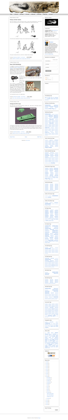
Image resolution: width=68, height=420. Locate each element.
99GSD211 (53, 313)
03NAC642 (46, 119)
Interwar (56, 97)
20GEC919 (56, 251)
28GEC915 (56, 280)
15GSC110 (46, 159)
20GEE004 (46, 197)
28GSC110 (49, 295)
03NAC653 (53, 120)
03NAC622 (56, 116)
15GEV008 (56, 170)
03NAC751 (46, 128)
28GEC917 (51, 281)
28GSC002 (56, 288)
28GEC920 (51, 282)
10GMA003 (46, 144)
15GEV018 (56, 172)
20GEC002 (56, 306)
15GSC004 (47, 155)
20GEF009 (56, 210)
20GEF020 (51, 212)
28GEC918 (56, 281)
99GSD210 (49, 313)
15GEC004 (53, 305)
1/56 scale (21, 14)
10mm (52, 332)
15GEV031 (51, 173)
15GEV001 (51, 168)
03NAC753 (49, 128)
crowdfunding (56, 338)
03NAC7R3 (56, 131)
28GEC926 (53, 283)
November (49, 379)
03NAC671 (53, 122)
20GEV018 (56, 233)
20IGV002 (51, 240)
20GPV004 (56, 238)
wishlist (49, 347)
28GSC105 (49, 294)
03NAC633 (49, 118)
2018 (47, 373)
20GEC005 (51, 307)
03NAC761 (53, 128)
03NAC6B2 (49, 124)
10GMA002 (56, 143)
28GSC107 (56, 294)
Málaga (49, 325)
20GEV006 (56, 228)
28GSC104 (46, 294)
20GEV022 (47, 234)
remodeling (54, 344)
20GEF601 (51, 216)
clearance (56, 337)
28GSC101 (47, 293)
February (48, 392)
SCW (28, 58)
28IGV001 (47, 274)
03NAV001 (48, 105)
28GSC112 (56, 295)
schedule (53, 345)
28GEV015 (47, 273)
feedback (48, 340)
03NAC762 (56, 128)
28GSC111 (53, 295)
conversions (51, 338)
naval (53, 341)
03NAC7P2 (53, 130)
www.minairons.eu (55, 30)
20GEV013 (47, 232)
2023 (47, 366)
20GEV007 (47, 229)
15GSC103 (53, 157)
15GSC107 (53, 158)
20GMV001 (56, 236)
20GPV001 (56, 237)
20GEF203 (56, 214)
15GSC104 (56, 157)
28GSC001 (48, 288)
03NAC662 (46, 122)
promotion (52, 343)
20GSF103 (46, 219)
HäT (47, 335)
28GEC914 (51, 280)
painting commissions (48, 342)
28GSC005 (47, 291)
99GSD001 (56, 309)
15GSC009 (56, 156)
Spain (52, 326)
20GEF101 (56, 213)
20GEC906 (53, 248)
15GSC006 (56, 155)
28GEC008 (49, 309)
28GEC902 (51, 279)
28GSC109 (46, 295)
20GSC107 (56, 262)
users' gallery (55, 346)
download (56, 339)
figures (26, 58)
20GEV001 (48, 226)
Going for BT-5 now (15, 103)
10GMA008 (51, 145)
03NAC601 (48, 114)
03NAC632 (46, 118)
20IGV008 (56, 241)
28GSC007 (47, 292)
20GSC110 (49, 263)
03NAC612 (56, 115)
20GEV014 (55, 232)
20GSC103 (56, 261)
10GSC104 (53, 153)
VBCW (52, 98)
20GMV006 (51, 237)
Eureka (53, 163)
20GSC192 (53, 264)
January (48, 398)
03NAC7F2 (56, 129)
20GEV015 (47, 233)
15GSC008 (51, 156)
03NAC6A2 (56, 123)
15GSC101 (47, 157)
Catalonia (47, 323)
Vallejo (57, 314)
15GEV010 (46, 171)
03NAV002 (56, 105)
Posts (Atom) (28, 140)
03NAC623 (46, 117)
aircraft (53, 336)
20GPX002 (46, 240)
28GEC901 (46, 279)
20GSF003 (51, 217)
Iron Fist (48, 314)
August (48, 383)
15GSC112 (53, 159)
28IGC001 (53, 309)
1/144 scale (39, 14)
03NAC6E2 (56, 124)
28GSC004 (55, 290)
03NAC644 (56, 119)
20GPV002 (46, 238)
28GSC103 (56, 293)
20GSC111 (53, 263)
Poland (55, 325)
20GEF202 (51, 214)
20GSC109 (46, 263)
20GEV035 (47, 236)
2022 (47, 367)
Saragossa (46, 326)
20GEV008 (52, 229)
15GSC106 (49, 158)
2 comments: (23, 131)
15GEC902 (56, 184)
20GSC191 (49, 264)
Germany (46, 324)
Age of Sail (47, 97)
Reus (57, 325)
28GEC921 (56, 282)
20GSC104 (46, 262)
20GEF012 (56, 211)
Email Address (48, 60)
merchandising (50, 341)
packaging (56, 341)
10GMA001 (53, 143)
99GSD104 (56, 310)
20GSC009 (46, 261)
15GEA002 (51, 146)
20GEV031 (52, 235)
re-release (46, 344)
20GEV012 (14, 133)
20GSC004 (48, 259)
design (23, 58)
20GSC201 (56, 264)
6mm (52, 334)
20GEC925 (56, 252)
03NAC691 (51, 123)
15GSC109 (56, 158)
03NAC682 (46, 123)
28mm (50, 334)
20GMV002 (46, 237)
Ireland (49, 324)
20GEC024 (53, 308)
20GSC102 (53, 261)
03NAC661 (56, 121)
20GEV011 (47, 230)
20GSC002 (52, 258)
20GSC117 (46, 264)
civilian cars (51, 337)
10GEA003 (56, 140)
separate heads (50, 220)
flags (54, 340)
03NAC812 (56, 132)
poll (56, 342)
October (48, 380)
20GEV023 (51, 234)
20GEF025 (56, 212)
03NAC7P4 (46, 131)
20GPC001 (56, 308)
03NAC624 (50, 117)
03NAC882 (56, 133)
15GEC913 (46, 187)
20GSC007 (52, 260)
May (48, 387)
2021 (47, 369)
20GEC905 (48, 248)
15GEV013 (56, 171)
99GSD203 (46, 313)
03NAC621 (51, 116)
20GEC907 (56, 248)
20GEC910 (53, 249)
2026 (47, 361)
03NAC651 (46, 120)
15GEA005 (56, 146)
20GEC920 (46, 252)
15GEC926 (53, 190)
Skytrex (55, 108)
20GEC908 (46, 249)
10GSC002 (52, 152)
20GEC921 (49, 252)
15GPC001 (49, 306)
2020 (47, 370)
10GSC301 (56, 153)
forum (56, 340)
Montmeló (46, 325)
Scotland (49, 326)
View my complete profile (49, 54)
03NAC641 (56, 118)
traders (52, 346)
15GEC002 (49, 305)
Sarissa (52, 314)
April (48, 389)
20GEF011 (52, 211)
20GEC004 (46, 307)
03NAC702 (47, 127)
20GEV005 (48, 228)
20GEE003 (55, 195)
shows (57, 345)
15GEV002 (56, 168)
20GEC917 (49, 251)
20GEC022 (49, 308)
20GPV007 (51, 239)
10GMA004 (49, 144)
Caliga (46, 314)
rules (57, 344)
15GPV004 (51, 175)
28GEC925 (50, 283)
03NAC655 (46, 121)
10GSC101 (46, 153)
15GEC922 (46, 190)
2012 (47, 404)
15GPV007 (46, 176)
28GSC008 (52, 292)
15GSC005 (52, 155)
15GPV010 (49, 176)
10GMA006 (56, 144)
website (46, 347)
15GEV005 (56, 169)
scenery (49, 345)
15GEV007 (51, 170)
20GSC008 (56, 260)
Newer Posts (12, 136)
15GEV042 (56, 173)
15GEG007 (51, 202)
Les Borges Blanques (55, 324)
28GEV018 (56, 273)
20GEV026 (47, 235)
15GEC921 (56, 189)
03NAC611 (51, 115)
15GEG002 (46, 202)
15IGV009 (49, 177)
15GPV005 (56, 175)
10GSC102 (50, 153)
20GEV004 (56, 227)
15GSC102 (50, 157)
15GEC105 (46, 306)
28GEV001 (46, 272)
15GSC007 (46, 156)
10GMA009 (56, 145)
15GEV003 (47, 169)
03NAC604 (46, 115)
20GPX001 (56, 239)
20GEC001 (53, 306)
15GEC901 (51, 184)
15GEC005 (56, 305)
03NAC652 (49, 120)
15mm (56, 332)
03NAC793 (49, 129)
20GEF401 (14, 58)
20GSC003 (56, 258)
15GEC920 (51, 189)
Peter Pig (51, 108)
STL (49, 336)
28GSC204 (56, 297)
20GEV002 (55, 226)
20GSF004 (56, 217)
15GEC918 (56, 188)
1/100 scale (33, 14)
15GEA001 (47, 146)
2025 (47, 363)
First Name (47, 64)
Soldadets (51, 42)
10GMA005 (53, 144)
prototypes (56, 343)
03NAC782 (46, 129)
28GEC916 (46, 281)
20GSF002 (46, 217)
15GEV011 (51, 171)
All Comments (48, 79)
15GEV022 (47, 173)
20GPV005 (47, 239)
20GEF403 (56, 215)
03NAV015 (51, 107)
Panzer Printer (55, 177)
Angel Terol (53, 219)
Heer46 (52, 177)
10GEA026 (49, 143)
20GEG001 (56, 202)
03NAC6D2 (53, 124)
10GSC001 (47, 152)
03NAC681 (56, 122)
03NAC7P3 (56, 130)
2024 (47, 364)
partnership (53, 342)
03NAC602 (53, 114)
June (48, 386)
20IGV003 (56, 240)
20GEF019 (47, 212)
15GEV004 (51, 169)
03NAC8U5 (53, 134)
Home (11, 14)
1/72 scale (27, 14)
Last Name (47, 67)
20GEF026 (47, 213)
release (50, 344)
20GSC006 (47, 260)
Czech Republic (53, 323)
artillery (57, 336)
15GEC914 (51, 187)
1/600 (48, 332)
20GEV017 (51, 233)
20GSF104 (49, 219)
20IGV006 (50, 241)
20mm (21, 58)
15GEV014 (46, 172)
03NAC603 (56, 114)
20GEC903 (51, 247)
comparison (46, 338)
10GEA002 (51, 140)
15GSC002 (51, 154)
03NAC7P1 (49, 130)
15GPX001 (53, 176)
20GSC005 (56, 259)
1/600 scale (45, 14)
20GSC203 (49, 265)
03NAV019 (47, 108)
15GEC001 (46, 305)
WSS (55, 98)
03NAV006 (56, 106)
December (49, 377)
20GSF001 (56, 216)
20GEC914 (53, 250)
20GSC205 (56, 265)
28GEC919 (46, 282)
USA (54, 326)
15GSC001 (47, 154)
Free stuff (50, 14)
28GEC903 (56, 279)
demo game (50, 339)
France (57, 323)
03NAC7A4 (53, 129)
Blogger (39, 417)
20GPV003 (51, 238)
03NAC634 (53, 118)
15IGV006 (46, 177)
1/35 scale (16, 14)
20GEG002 (48, 203)
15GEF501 (47, 168)
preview (24, 133)
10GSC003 (56, 152)
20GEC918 (53, 251)
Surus (49, 197)
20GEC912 (46, 250)
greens (46, 341)
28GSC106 (53, 294)
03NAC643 (51, 119)
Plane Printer (48, 147)
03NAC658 (53, 121)
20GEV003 (47, 227)
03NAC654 (56, 120)
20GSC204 (53, 265)
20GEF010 (47, 211)
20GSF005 (46, 218)
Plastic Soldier (55, 335)
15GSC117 (56, 159)
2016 (47, 376)
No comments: (23, 57)
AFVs (19, 133)
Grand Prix (52, 97)
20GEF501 (47, 216)
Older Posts (39, 136)
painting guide (52, 315)
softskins (46, 346)
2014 (47, 401)
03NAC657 (49, 121)
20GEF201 (46, 214)
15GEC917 (51, 188)
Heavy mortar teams (15, 19)
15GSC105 (46, 158)
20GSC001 (47, 258)
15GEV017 (51, 172)
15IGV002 (56, 176)
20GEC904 (56, 247)
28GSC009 (56, 292)
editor (46, 340)
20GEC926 (46, 253)
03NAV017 (56, 107)
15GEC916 (46, 188)
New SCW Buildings (15, 64)
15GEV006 (46, 170)
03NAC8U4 (49, 134)
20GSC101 (50, 261)
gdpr (57, 340)
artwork (46, 337)
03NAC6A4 (46, 124)
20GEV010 (56, 229)
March (48, 390)
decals (46, 339)
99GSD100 (49, 310)
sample (46, 345)
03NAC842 (49, 133)
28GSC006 (56, 291)
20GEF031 (51, 213)
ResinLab (46, 336)
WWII (28, 133)
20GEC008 (46, 308)
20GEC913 (49, 250)
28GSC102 (52, 293)
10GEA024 (46, 143)
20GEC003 (46, 247)
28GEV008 (55, 272)
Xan (29, 58)
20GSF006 (50, 218)
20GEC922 (53, 252)
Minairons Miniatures (17, 67)
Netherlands (51, 325)
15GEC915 (56, 187)
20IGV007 (53, 241)
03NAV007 (46, 107)
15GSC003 (56, 154)
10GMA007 (46, 145)
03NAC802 (52, 132)
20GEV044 (52, 236)
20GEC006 (56, 307)
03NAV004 (47, 106)
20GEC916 (46, 251)
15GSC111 (49, 159)
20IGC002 (46, 309)
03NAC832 (46, 133)
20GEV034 (56, 235)
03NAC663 (49, 122)
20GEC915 (56, 250)
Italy (51, 324)
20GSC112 (56, 263)
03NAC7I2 (46, 130)
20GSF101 (53, 218)
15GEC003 (46, 184)
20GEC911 (56, 249)
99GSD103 (53, 310)
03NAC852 (53, 133)
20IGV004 (46, 241)
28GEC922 (46, 283)
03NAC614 (46, 116)
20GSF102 (56, 218)
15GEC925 (50, 190)
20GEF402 (17, 58)
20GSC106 (53, 262)
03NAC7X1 (47, 132)
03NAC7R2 (51, 131)
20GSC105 (49, 262)
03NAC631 (56, 117)
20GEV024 (56, 234)
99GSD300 (56, 313)
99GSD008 (46, 310)
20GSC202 (46, 265)
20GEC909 (49, 249)
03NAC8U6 (56, 134)
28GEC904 (46, 280)
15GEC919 (46, 189)
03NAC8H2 (46, 134)
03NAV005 (51, 106)
